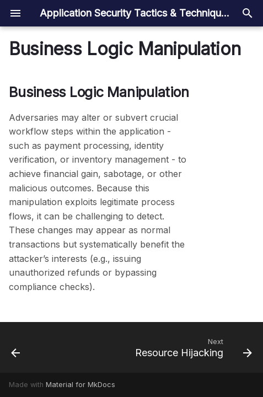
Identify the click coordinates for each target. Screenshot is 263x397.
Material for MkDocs (80, 384)
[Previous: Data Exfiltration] (16, 347)
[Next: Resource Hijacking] (192, 347)
